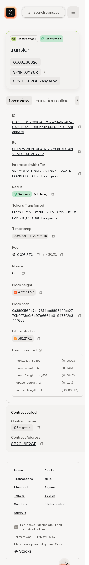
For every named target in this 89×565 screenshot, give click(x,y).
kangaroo (49, 218)
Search (50, 495)
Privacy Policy (46, 537)
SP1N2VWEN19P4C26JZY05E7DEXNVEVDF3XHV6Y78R (42, 151)
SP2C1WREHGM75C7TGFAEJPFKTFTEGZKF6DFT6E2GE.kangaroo (42, 173)
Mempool (21, 487)
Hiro (42, 529)
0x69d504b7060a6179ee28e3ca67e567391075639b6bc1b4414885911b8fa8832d (43, 127)
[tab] (19, 100)
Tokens (19, 495)
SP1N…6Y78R (33, 212)
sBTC (48, 479)
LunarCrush (55, 544)
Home (18, 470)
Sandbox (20, 504)
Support (20, 512)
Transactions (23, 479)
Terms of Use (22, 537)
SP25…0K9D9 (66, 212)
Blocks (49, 470)
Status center (55, 504)
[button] (76, 100)
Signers (50, 487)
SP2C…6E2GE (23, 443)
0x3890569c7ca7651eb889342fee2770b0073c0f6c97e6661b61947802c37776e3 (42, 315)
